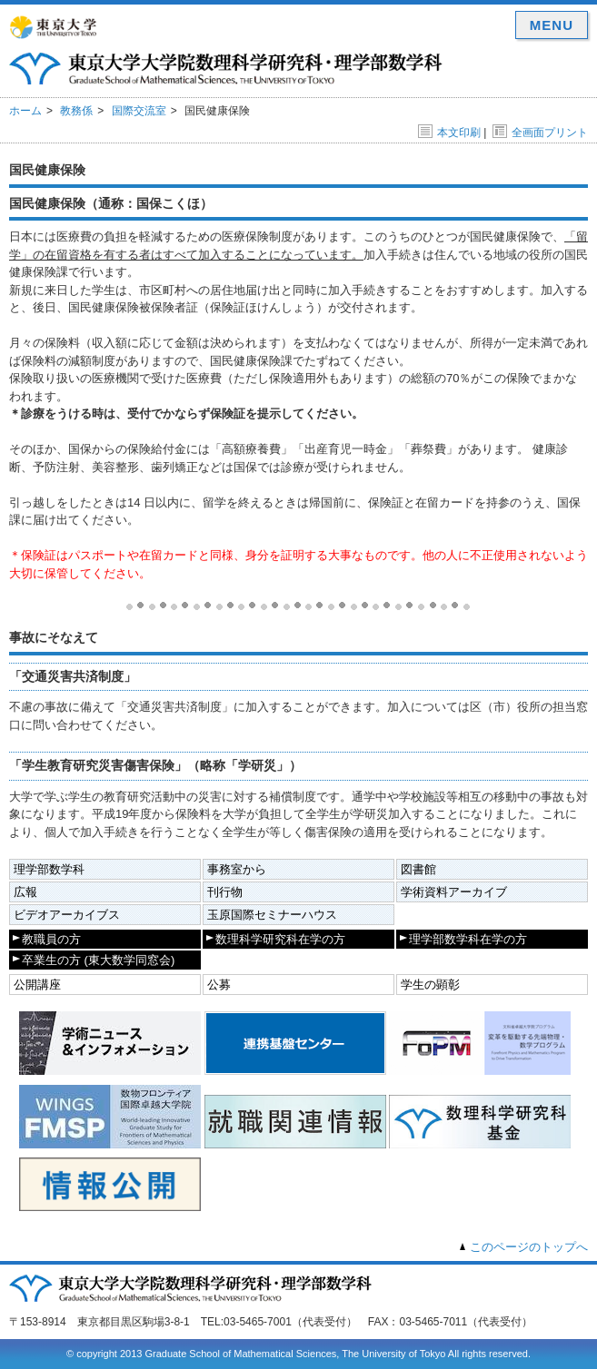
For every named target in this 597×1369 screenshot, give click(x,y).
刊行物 (225, 892)
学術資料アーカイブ (454, 892)
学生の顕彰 (430, 984)
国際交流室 (139, 110)
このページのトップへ (529, 1247)
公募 (219, 984)
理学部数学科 (49, 869)
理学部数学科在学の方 (468, 939)
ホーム (25, 110)
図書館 (418, 869)
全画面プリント (540, 132)
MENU (551, 25)
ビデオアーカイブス (67, 915)
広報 (25, 892)
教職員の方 (51, 939)
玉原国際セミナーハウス (272, 915)
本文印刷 (449, 132)
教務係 (76, 110)
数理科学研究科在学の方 (280, 939)
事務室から (236, 869)
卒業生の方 (98, 960)
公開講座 (37, 984)
